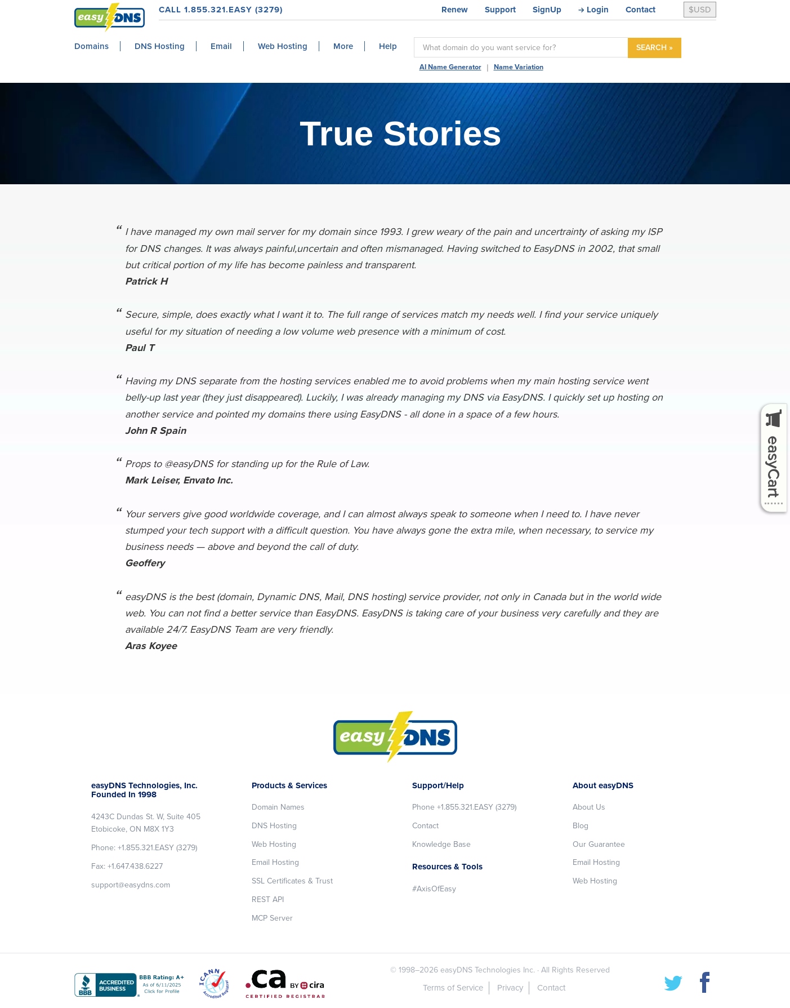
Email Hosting (275, 862)
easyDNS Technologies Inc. (487, 970)
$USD (700, 10)
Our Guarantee (599, 844)
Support (500, 10)
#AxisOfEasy (434, 889)
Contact (640, 10)
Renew (454, 10)
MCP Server (272, 918)
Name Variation (518, 67)
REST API (268, 899)
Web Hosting (274, 844)
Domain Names (278, 807)
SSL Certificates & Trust (292, 881)
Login (598, 10)
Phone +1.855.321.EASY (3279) (464, 807)
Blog (580, 826)
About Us (589, 807)
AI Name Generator (450, 67)
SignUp (547, 10)
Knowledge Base (441, 844)
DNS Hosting (274, 826)
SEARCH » (654, 47)
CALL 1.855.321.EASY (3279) (221, 10)
